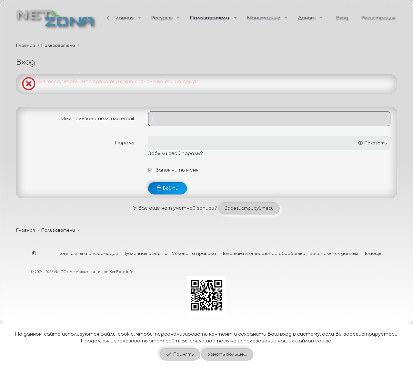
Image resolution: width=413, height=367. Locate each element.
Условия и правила (194, 253)
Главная (123, 18)
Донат (306, 18)
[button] (140, 18)
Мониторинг (263, 18)
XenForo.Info (121, 272)
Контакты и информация (88, 253)
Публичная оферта (145, 253)
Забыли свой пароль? (175, 153)
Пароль (124, 143)
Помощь (372, 253)
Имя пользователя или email (97, 118)
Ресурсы (161, 18)
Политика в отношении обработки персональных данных (289, 253)
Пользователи (209, 18)
